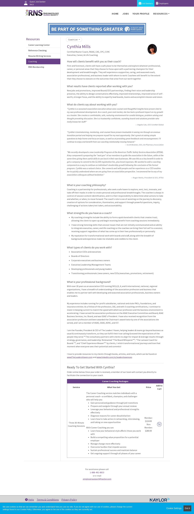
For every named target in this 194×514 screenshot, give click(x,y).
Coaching (32, 61)
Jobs (125, 13)
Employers (162, 3)
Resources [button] (160, 13)
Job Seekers (146, 3)
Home (115, 13)
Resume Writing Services (39, 56)
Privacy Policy (69, 499)
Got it (187, 508)
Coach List (73, 39)
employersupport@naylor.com (97, 479)
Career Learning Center (39, 45)
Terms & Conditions (48, 499)
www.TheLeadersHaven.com (79, 357)
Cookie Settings (173, 508)
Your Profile (141, 13)
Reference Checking (37, 50)
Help (29, 499)
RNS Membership (36, 67)
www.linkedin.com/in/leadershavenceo (114, 357)
